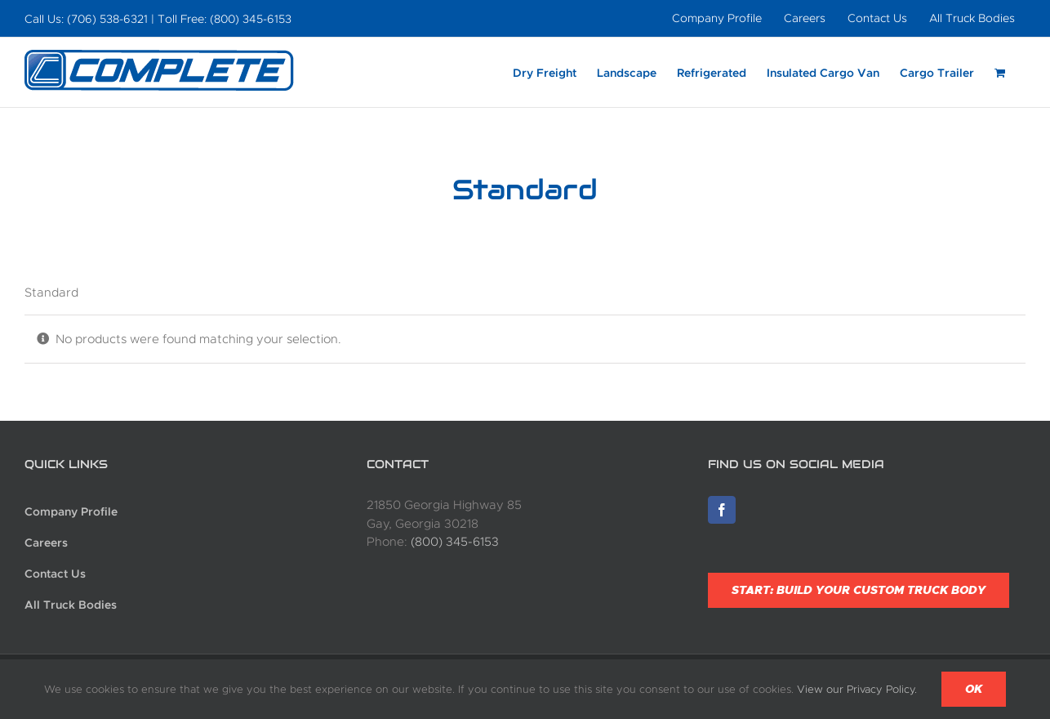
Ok (973, 689)
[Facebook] (722, 510)
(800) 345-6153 (455, 541)
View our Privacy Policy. (857, 689)
